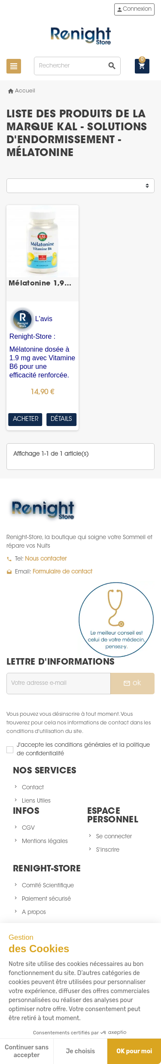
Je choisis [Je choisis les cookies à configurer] (80, 1051)
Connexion (134, 9)
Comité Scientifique (48, 886)
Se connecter (114, 837)
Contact (33, 788)
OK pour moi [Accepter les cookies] (134, 1051)
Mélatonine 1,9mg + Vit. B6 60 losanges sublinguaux (42, 283)
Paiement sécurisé (46, 899)
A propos (34, 912)
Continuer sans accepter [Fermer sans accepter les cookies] (27, 1051)
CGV (28, 828)
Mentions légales (45, 841)
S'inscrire (107, 850)
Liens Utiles (36, 801)
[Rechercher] (77, 66)
